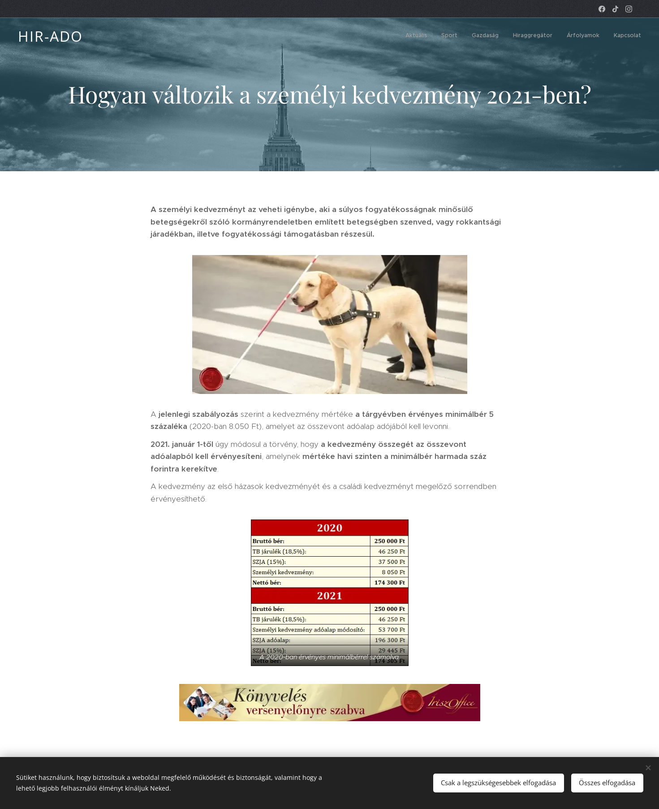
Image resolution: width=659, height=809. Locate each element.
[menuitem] (572, 36)
